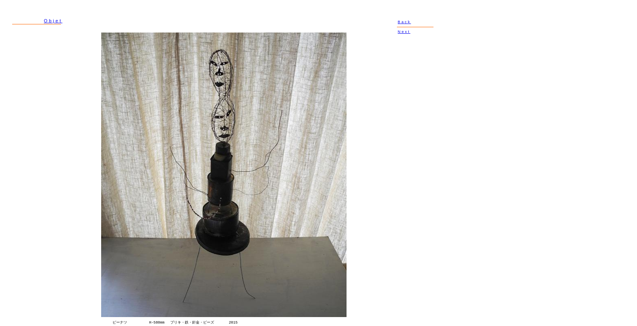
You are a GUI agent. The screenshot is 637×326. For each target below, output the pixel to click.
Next (404, 32)
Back (404, 22)
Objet (53, 20)
